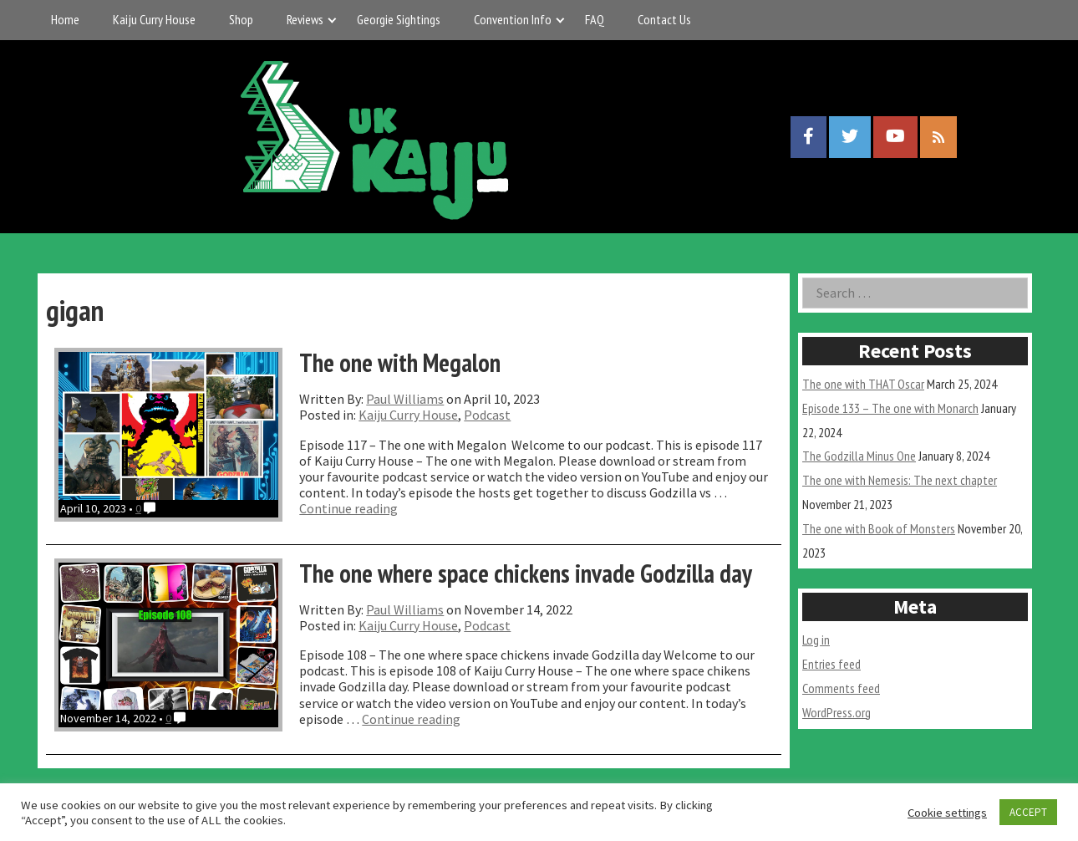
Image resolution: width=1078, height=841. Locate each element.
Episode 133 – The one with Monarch (890, 408)
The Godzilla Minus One (859, 455)
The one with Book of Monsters (878, 528)
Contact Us (664, 19)
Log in (816, 639)
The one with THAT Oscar (863, 383)
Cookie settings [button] (947, 812)
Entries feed (831, 663)
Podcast (487, 414)
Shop (241, 19)
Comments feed (841, 688)
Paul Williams (405, 398)
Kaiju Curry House (154, 19)
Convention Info (513, 19)
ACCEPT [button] (1028, 812)
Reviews (305, 19)
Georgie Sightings (398, 19)
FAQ (594, 19)
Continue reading (348, 508)
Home (65, 19)
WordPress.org (836, 712)
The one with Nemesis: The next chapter (899, 479)
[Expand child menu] (332, 19)
